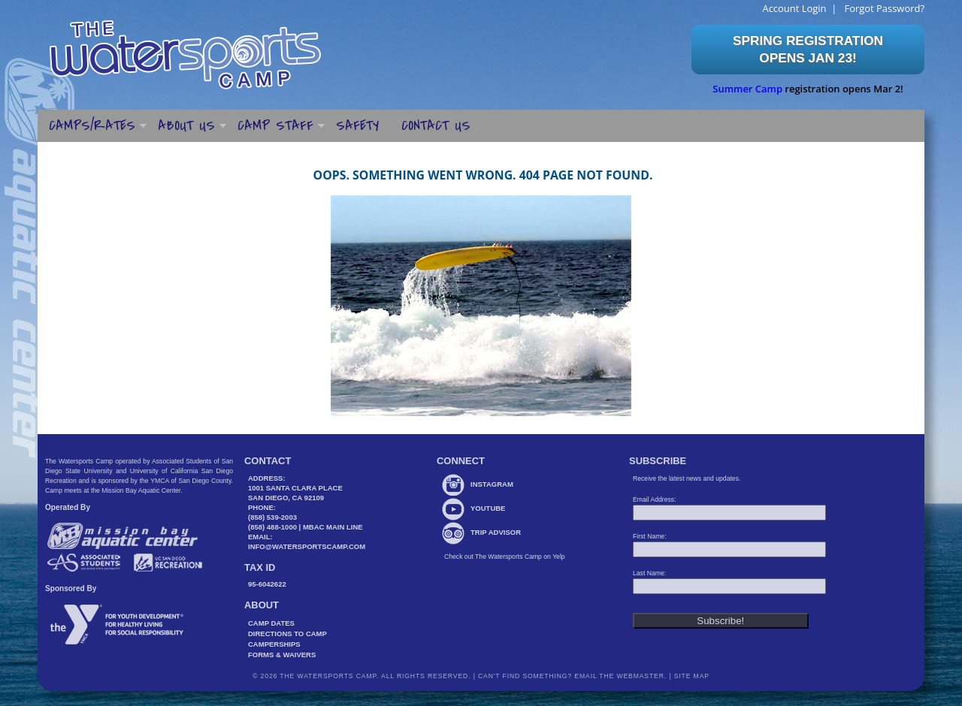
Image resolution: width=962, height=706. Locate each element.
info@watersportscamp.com (306, 546)
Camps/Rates (92, 125)
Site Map (690, 676)
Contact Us (435, 125)
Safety (357, 125)
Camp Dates (271, 623)
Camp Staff (275, 125)
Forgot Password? (883, 8)
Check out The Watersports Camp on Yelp (504, 556)
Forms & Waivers (282, 654)
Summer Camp (747, 88)
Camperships (274, 644)
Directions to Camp (287, 633)
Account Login (794, 8)
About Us (186, 125)
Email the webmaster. (620, 676)
